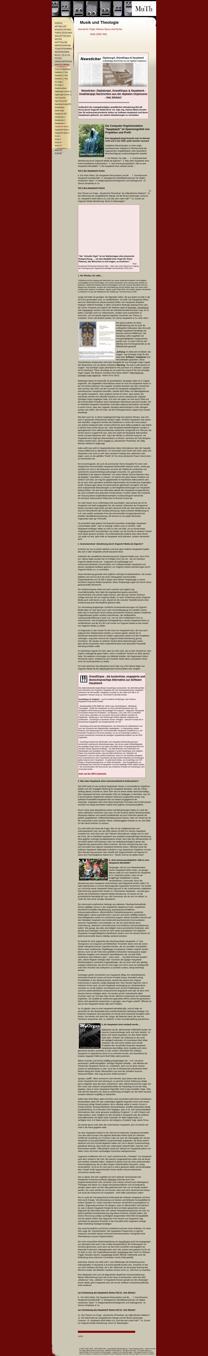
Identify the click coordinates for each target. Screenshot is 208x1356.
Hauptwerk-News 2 (62, 130)
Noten (58, 39)
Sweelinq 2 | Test (61, 76)
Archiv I (58, 136)
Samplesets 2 (60, 120)
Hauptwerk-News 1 (62, 127)
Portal (59, 23)
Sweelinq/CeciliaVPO (63, 104)
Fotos (58, 58)
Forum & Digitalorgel (62, 69)
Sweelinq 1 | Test (61, 79)
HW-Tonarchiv (60, 98)
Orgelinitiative (63, 61)
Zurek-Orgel (59, 111)
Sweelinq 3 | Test (61, 72)
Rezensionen (62, 52)
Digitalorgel (62, 64)
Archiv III (58, 142)
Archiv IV (58, 146)
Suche (58, 153)
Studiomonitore (60, 88)
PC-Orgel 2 (59, 85)
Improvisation (63, 45)
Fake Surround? (61, 101)
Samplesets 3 (60, 123)
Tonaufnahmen (63, 49)
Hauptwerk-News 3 (62, 133)
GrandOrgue (59, 107)
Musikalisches (63, 29)
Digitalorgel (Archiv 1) (63, 95)
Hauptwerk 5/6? (61, 114)
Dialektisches (63, 36)
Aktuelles (60, 26)
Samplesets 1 (60, 117)
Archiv (58, 150)
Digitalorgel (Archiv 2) (63, 91)
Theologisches (63, 33)
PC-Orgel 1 (59, 82)
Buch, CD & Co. (63, 55)
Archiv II (58, 139)
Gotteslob (61, 42)
